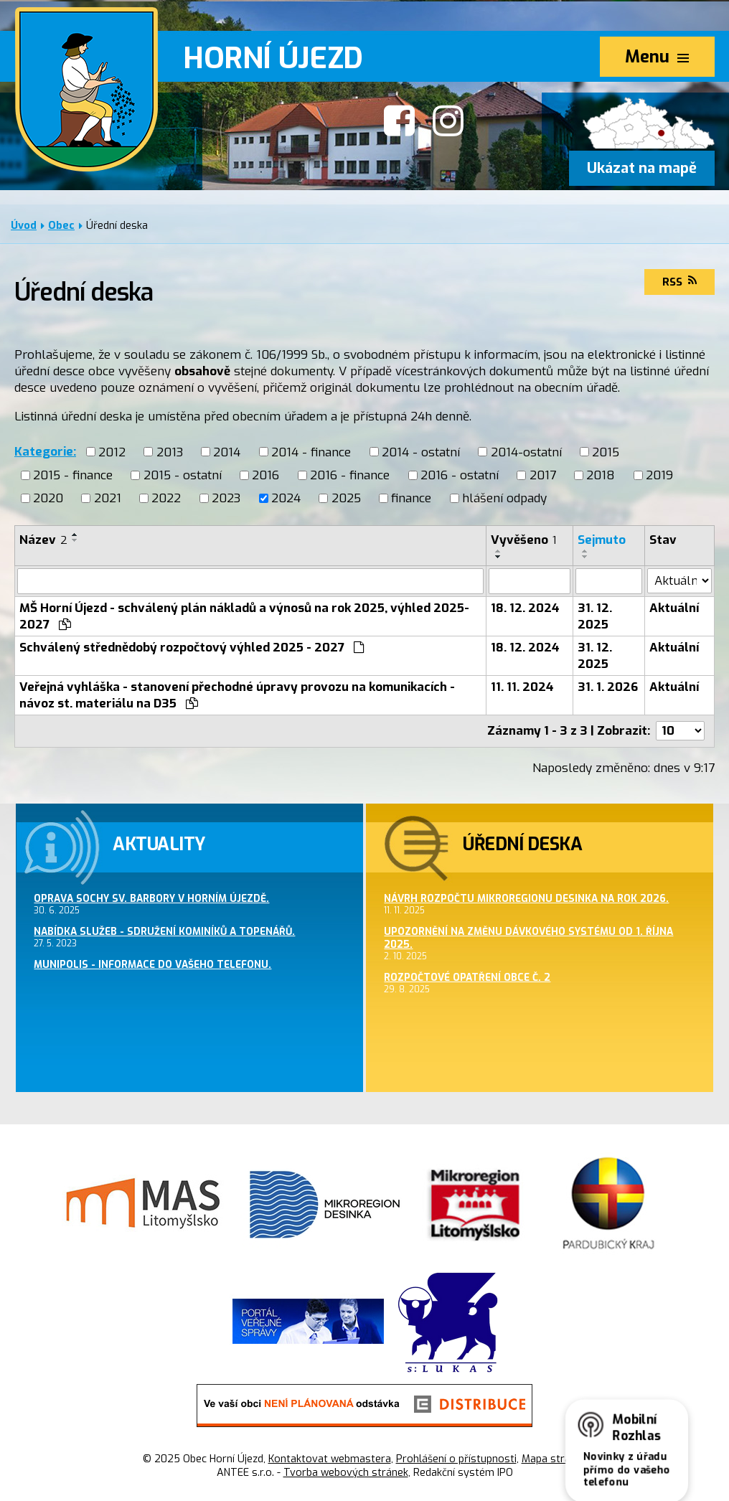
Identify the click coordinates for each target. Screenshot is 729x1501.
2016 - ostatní (459, 475)
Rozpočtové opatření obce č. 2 (467, 977)
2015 (605, 451)
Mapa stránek (554, 1459)
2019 (659, 475)
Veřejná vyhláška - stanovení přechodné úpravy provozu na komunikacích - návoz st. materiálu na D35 (237, 695)
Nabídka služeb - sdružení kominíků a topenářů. (164, 931)
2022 (166, 498)
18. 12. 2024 (525, 608)
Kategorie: (45, 451)
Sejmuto (602, 540)
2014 (226, 451)
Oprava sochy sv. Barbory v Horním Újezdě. (151, 898)
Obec (61, 225)
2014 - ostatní (421, 451)
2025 (346, 498)
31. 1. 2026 (608, 687)
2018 (600, 475)
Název (43, 540)
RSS (679, 282)
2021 (107, 498)
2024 (286, 498)
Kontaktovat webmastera (329, 1459)
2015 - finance (73, 475)
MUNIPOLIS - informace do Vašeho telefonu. (152, 964)
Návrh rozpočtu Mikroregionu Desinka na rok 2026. (526, 898)
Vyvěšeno (523, 540)
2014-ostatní (526, 451)
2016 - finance (350, 475)
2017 (543, 475)
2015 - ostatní (183, 475)
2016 (265, 475)
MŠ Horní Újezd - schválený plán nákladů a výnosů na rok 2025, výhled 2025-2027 (244, 616)
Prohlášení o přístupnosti (456, 1459)
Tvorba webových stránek (345, 1472)
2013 (169, 451)
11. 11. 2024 (522, 687)
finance (411, 498)
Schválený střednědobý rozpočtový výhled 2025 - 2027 (191, 647)
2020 (48, 498)
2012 (112, 451)
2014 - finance (311, 451)
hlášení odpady (504, 498)
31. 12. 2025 (595, 616)
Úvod (24, 225)
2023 (226, 498)
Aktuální (674, 608)
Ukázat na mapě (642, 168)
